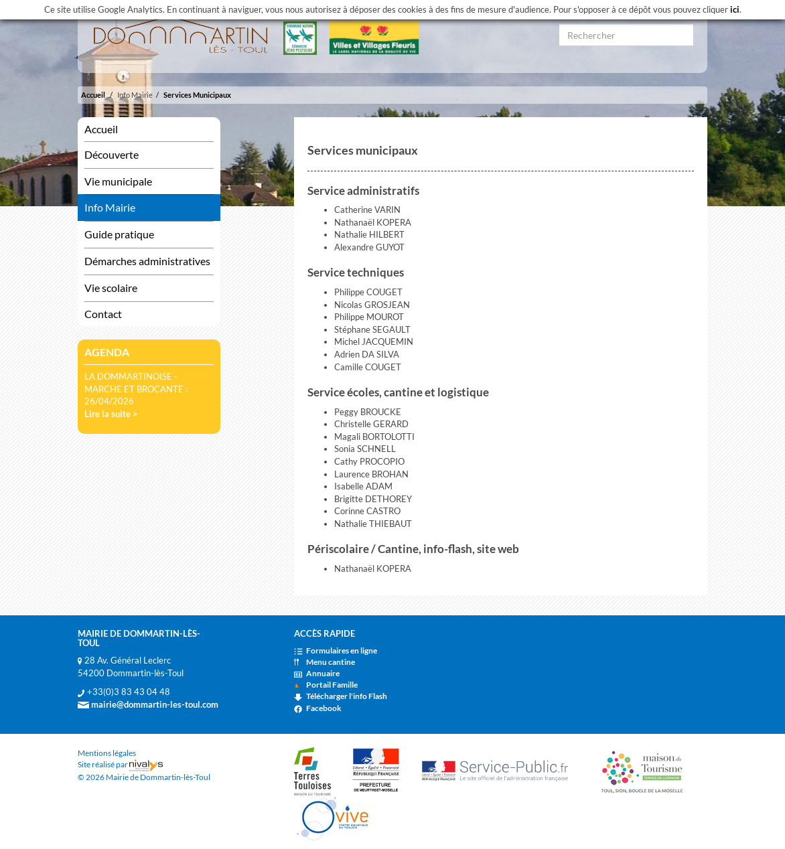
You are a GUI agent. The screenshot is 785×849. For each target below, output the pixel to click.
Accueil (93, 94)
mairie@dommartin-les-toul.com (148, 704)
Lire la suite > (111, 413)
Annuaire (317, 673)
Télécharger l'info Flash (340, 696)
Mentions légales (107, 753)
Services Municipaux (197, 94)
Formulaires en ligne (335, 650)
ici (734, 9)
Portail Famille (326, 685)
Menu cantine (324, 662)
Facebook (318, 708)
